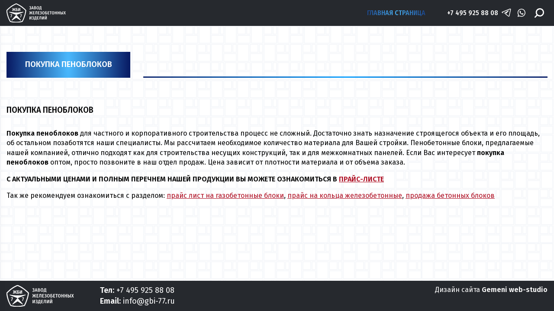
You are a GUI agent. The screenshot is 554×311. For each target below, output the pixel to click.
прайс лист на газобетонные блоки (225, 195)
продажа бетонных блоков (450, 195)
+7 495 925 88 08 (472, 13)
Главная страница (396, 13)
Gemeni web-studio (515, 290)
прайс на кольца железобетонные (344, 195)
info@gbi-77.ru (149, 301)
